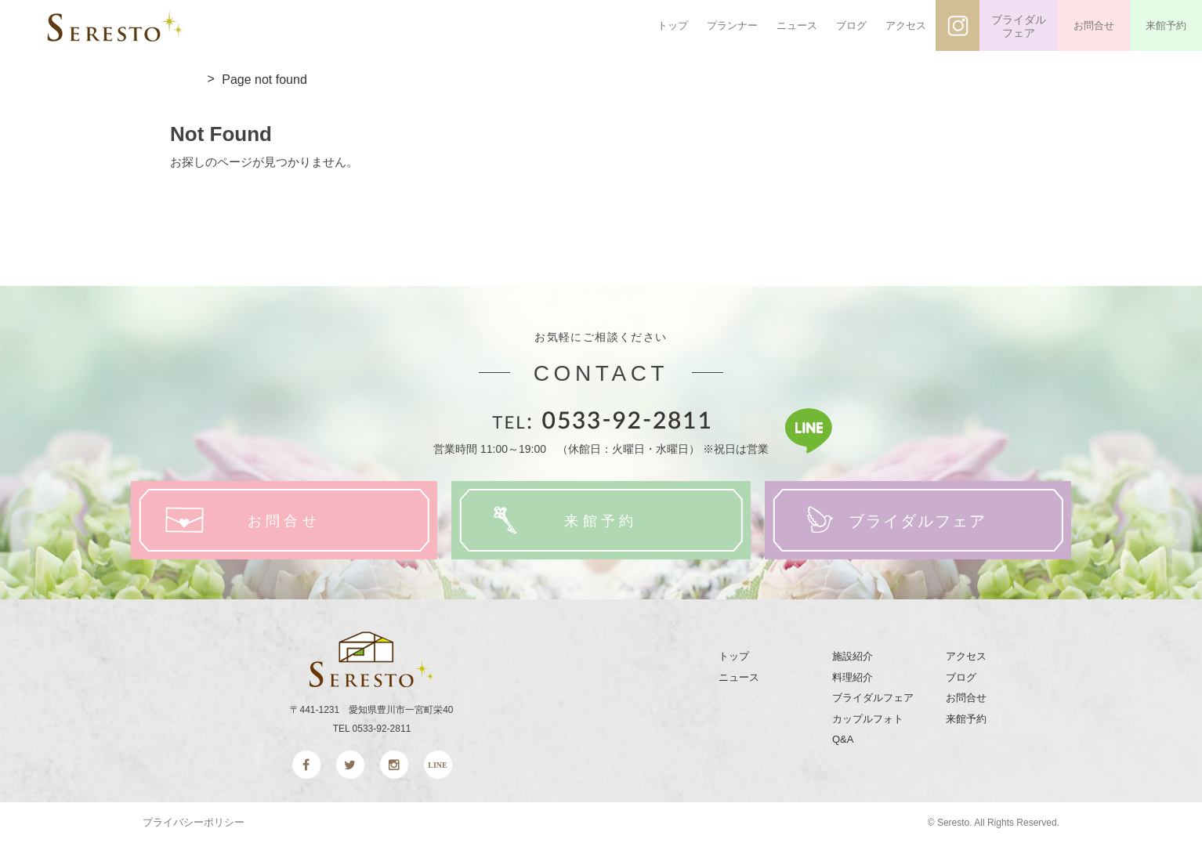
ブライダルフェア (1018, 26)
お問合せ (1093, 25)
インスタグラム (957, 25)
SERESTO (115, 25)
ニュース (797, 25)
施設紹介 (852, 656)
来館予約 (1166, 25)
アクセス (905, 25)
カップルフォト (867, 719)
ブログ (851, 25)
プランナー (732, 25)
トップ (672, 25)
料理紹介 (852, 677)
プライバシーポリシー (193, 822)
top (185, 80)
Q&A (842, 739)
